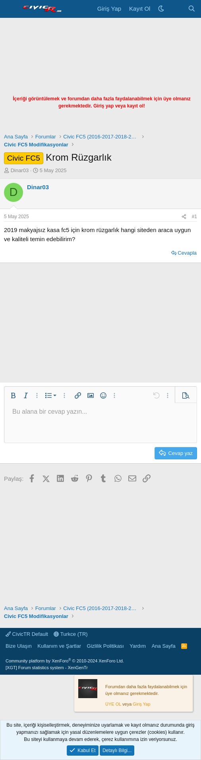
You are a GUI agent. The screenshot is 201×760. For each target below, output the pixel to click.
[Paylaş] (184, 216)
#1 (194, 216)
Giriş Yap (141, 704)
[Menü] (11, 9)
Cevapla (187, 253)
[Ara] (191, 9)
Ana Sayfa (164, 646)
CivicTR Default (27, 634)
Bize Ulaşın (19, 646)
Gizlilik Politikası (105, 646)
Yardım (137, 646)
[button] (13, 395)
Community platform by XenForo (65, 660)
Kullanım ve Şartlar (59, 646)
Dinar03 (20, 170)
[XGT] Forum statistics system (47, 667)
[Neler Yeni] (176, 9)
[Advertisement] (100, 77)
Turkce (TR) (70, 634)
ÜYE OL (113, 704)
